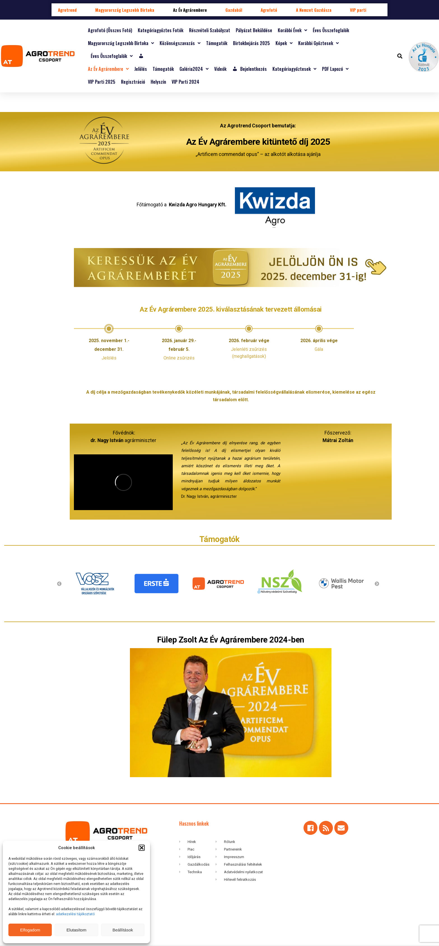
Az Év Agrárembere (190, 10)
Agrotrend (67, 10)
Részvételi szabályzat (209, 30)
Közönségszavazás (180, 43)
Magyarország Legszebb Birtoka (124, 10)
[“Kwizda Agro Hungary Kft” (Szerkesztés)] (275, 226)
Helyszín (158, 81)
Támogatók (216, 43)
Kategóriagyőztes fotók (160, 30)
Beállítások (123, 930)
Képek (284, 43)
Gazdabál (233, 10)
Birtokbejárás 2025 (251, 43)
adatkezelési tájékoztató (75, 914)
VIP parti (358, 10)
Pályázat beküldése (254, 30)
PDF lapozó (335, 69)
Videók (220, 69)
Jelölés (140, 69)
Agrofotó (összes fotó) (110, 30)
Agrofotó (269, 10)
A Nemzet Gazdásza (313, 10)
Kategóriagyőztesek (294, 69)
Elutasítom (77, 930)
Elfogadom (30, 930)
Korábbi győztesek (318, 43)
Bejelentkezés (249, 69)
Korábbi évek (292, 30)
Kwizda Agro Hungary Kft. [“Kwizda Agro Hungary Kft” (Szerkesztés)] (197, 200)
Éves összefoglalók (331, 30)
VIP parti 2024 (185, 81)
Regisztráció (133, 81)
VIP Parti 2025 (101, 81)
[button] (141, 848)
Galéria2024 (194, 69)
